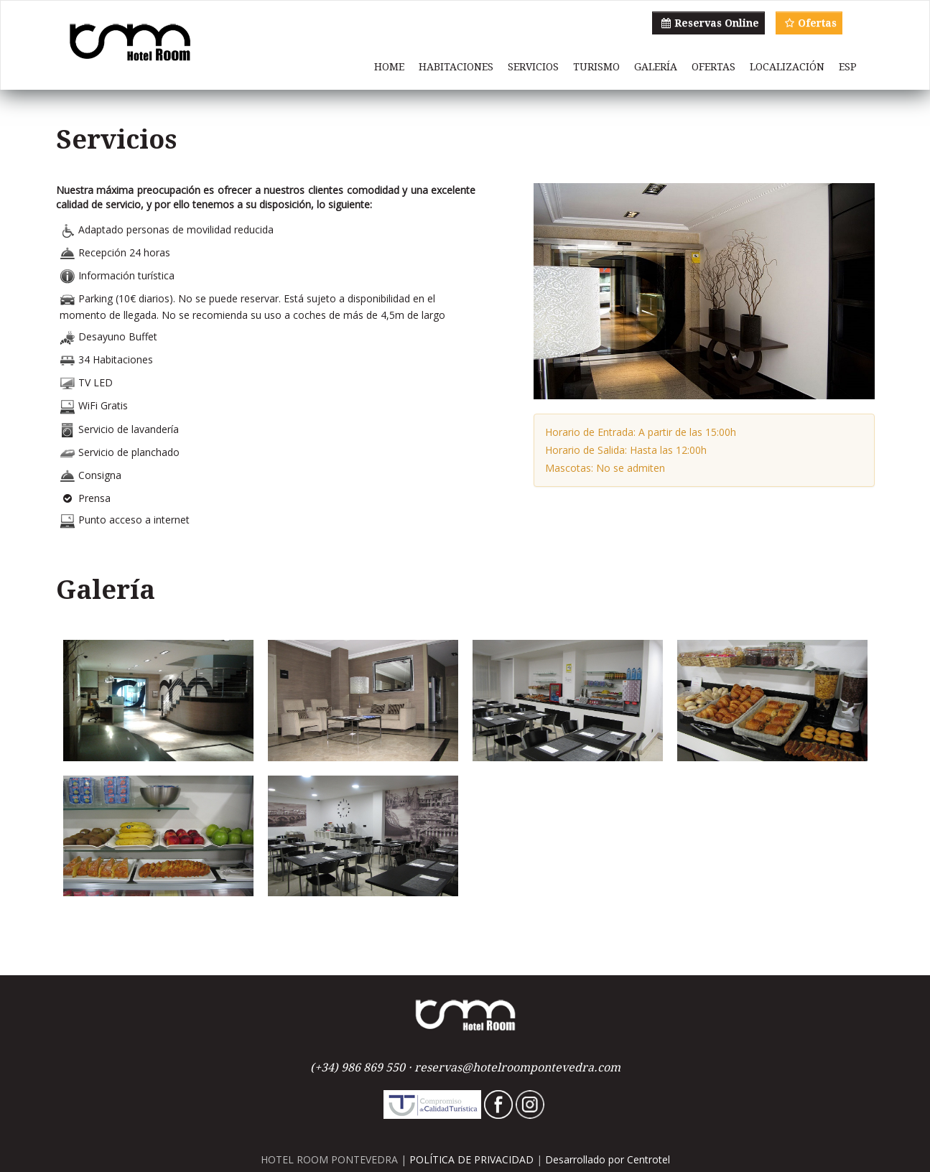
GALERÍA (655, 67)
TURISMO (596, 67)
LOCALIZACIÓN (787, 67)
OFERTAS (713, 67)
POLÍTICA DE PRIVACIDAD (471, 1159)
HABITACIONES (456, 67)
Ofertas (809, 23)
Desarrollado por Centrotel (607, 1159)
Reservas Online (708, 23)
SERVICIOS (533, 67)
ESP (848, 67)
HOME (389, 67)
